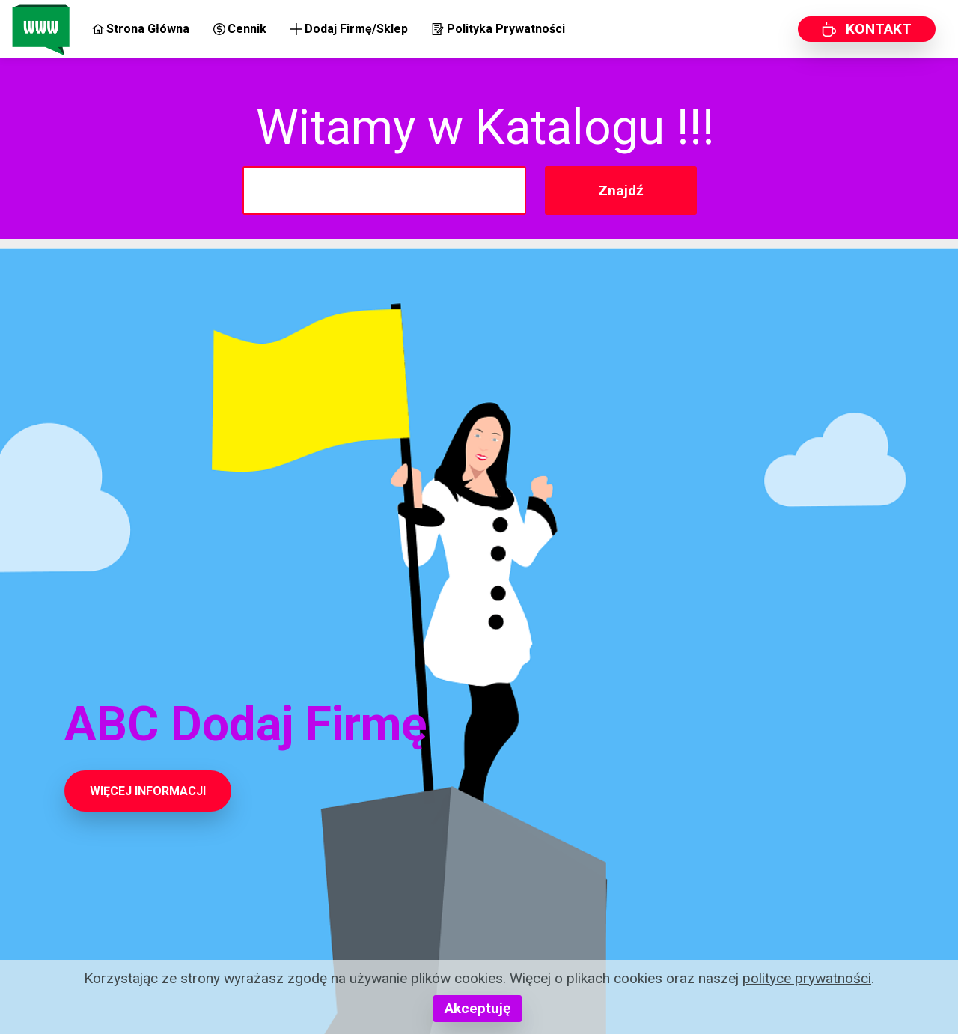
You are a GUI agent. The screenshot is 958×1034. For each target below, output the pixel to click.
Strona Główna (140, 29)
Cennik (239, 29)
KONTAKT (867, 28)
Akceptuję (477, 1008)
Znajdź (621, 190)
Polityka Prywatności (498, 29)
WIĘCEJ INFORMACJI (148, 791)
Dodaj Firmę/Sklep (349, 29)
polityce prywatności (806, 978)
